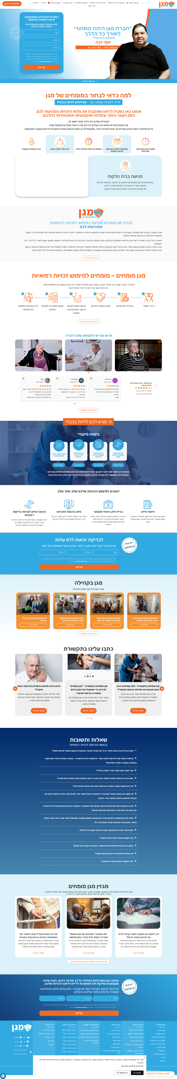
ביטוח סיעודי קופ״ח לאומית (89, 1041)
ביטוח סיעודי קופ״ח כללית (89, 1034)
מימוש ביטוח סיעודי (158, 1041)
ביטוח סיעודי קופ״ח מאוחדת (92, 1045)
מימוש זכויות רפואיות (157, 1044)
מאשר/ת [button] (137, 1072)
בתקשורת (161, 1055)
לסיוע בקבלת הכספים (157, 1073)
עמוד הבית (161, 1034)
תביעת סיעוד (160, 1038)
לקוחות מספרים (159, 1058)
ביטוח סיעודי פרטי (114, 1038)
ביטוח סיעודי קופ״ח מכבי (89, 1038)
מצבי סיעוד (117, 1044)
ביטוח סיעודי (116, 1029)
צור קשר (162, 1065)
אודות (163, 1061)
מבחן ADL (117, 1048)
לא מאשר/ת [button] (122, 1072)
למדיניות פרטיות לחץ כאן (132, 1066)
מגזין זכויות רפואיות (158, 1048)
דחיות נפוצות (116, 1051)
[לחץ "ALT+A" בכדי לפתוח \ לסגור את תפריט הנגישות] (3, 1076)
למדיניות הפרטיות (44, 61)
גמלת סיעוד (116, 1041)
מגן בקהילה (161, 1051)
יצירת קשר (49, 1029)
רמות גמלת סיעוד (69, 1029)
